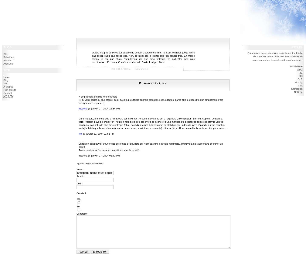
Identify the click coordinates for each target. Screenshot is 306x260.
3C (301, 76)
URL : (79, 183)
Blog (5, 54)
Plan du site (9, 90)
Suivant (7, 60)
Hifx (300, 85)
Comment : (82, 214)
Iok (80, 133)
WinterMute (296, 66)
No (78, 206)
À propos (8, 86)
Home (6, 77)
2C (301, 73)
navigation (44, 10)
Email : (80, 176)
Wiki (5, 83)
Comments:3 (141, 69)
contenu (34, 10)
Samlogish (297, 89)
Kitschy (299, 82)
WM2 (300, 69)
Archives (8, 63)
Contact (7, 93)
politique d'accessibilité (19, 10)
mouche (83, 108)
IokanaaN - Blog (16, 4)
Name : (80, 169)
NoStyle (298, 92)
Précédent (9, 57)
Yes (78, 199)
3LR (300, 79)
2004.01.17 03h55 (121, 69)
